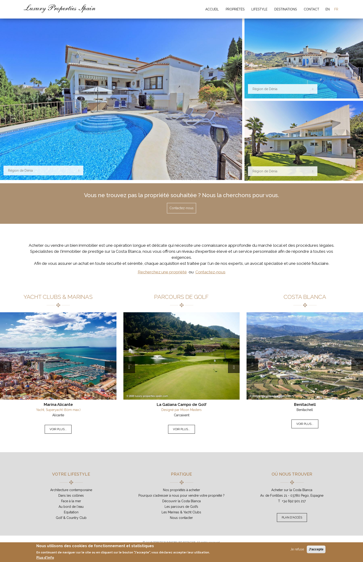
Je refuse (297, 549)
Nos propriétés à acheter (181, 490)
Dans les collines (71, 495)
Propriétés (235, 9)
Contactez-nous (181, 208)
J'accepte (316, 549)
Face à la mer (71, 501)
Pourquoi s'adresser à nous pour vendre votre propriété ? (181, 495)
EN (327, 9)
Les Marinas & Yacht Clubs (181, 512)
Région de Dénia (20, 170)
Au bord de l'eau (71, 506)
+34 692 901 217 (294, 501)
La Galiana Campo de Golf (182, 404)
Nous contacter (181, 518)
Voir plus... (58, 429)
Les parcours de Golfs (181, 506)
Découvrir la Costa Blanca (181, 501)
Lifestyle (259, 9)
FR (336, 9)
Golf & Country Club (71, 518)
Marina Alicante (58, 404)
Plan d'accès (292, 517)
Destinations (285, 9)
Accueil (212, 9)
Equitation (71, 512)
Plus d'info (45, 557)
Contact (311, 9)
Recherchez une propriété (162, 272)
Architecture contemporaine (71, 490)
